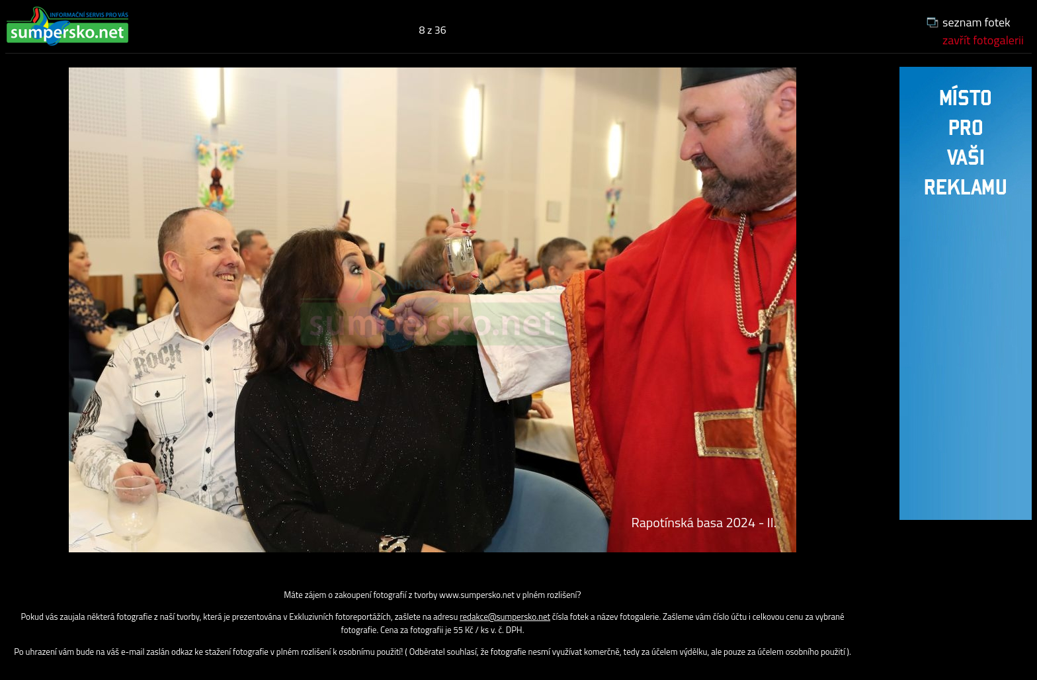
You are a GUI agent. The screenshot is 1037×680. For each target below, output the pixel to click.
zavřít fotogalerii (983, 40)
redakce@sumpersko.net (505, 616)
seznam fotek (976, 22)
